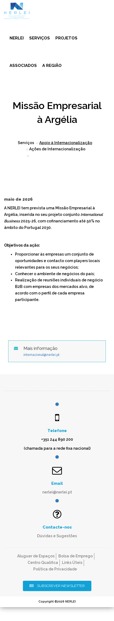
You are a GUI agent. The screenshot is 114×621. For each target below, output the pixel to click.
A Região (52, 65)
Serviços (39, 38)
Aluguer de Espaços (36, 556)
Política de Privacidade (55, 569)
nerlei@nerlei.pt (57, 492)
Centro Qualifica (43, 562)
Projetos (66, 38)
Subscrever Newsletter (57, 586)
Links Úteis (72, 562)
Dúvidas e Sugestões (57, 536)
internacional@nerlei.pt (41, 355)
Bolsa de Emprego (75, 556)
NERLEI (17, 38)
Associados (23, 65)
